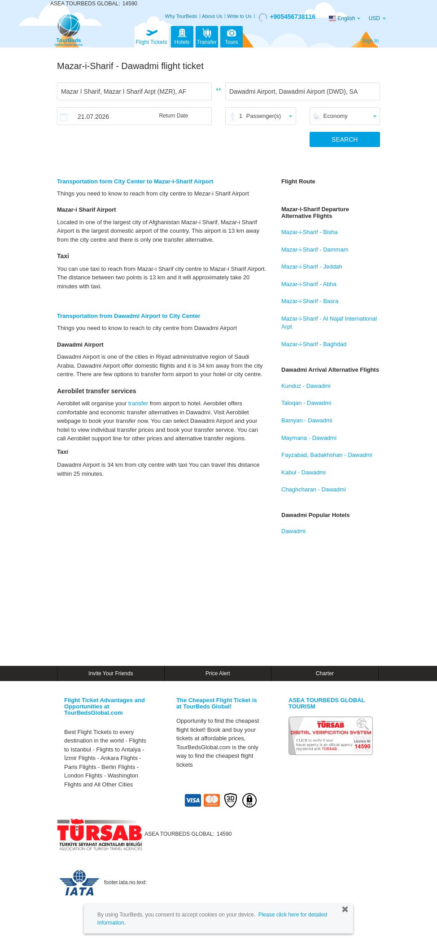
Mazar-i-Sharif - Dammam (315, 249)
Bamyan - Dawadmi (306, 420)
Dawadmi (293, 531)
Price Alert (217, 673)
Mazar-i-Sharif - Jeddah (311, 266)
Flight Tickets (151, 36)
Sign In (370, 41)
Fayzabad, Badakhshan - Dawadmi (326, 455)
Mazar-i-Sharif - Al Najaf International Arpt (329, 322)
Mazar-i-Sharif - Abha (308, 284)
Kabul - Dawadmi (303, 472)
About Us (212, 16)
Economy (335, 116)
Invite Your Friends (110, 673)
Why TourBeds (181, 16)
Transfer (207, 36)
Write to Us (239, 16)
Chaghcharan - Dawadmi (313, 489)
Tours (231, 36)
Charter (325, 673)
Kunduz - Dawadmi (306, 385)
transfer (138, 403)
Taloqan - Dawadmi (306, 403)
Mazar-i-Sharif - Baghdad (313, 344)
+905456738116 (286, 17)
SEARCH (345, 139)
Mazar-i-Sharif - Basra (309, 301)
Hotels (182, 36)
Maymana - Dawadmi (308, 437)
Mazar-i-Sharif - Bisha (309, 232)
